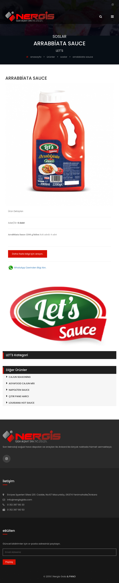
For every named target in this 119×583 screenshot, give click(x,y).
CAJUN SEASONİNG (20, 377)
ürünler (51, 57)
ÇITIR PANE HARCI (19, 396)
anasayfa (33, 57)
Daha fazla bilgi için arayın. (27, 254)
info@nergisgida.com (19, 499)
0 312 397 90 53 (15, 509)
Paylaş (9, 562)
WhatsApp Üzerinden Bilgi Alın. (27, 267)
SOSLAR (63, 57)
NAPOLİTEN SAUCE (19, 390)
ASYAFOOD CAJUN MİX (22, 383)
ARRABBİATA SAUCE (83, 57)
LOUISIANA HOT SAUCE (21, 402)
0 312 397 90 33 (15, 504)
